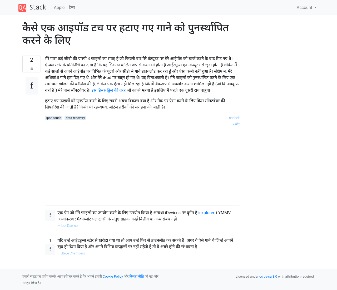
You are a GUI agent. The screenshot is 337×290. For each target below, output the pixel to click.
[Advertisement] (142, 164)
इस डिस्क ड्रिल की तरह (109, 90)
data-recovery (75, 118)
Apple (59, 7)
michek (234, 118)
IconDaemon (70, 226)
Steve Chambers (73, 253)
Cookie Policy (113, 276)
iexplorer (206, 212)
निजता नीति (137, 276)
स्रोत (236, 124)
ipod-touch (53, 118)
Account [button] (305, 7)
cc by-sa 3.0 (268, 276)
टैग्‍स (72, 7)
